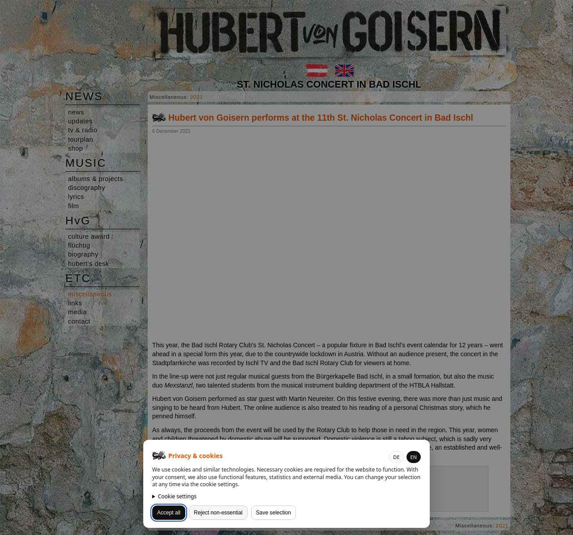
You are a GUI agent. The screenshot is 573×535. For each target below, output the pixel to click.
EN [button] (414, 457)
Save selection (273, 513)
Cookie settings (177, 496)
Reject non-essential (218, 513)
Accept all (168, 513)
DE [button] (396, 457)
